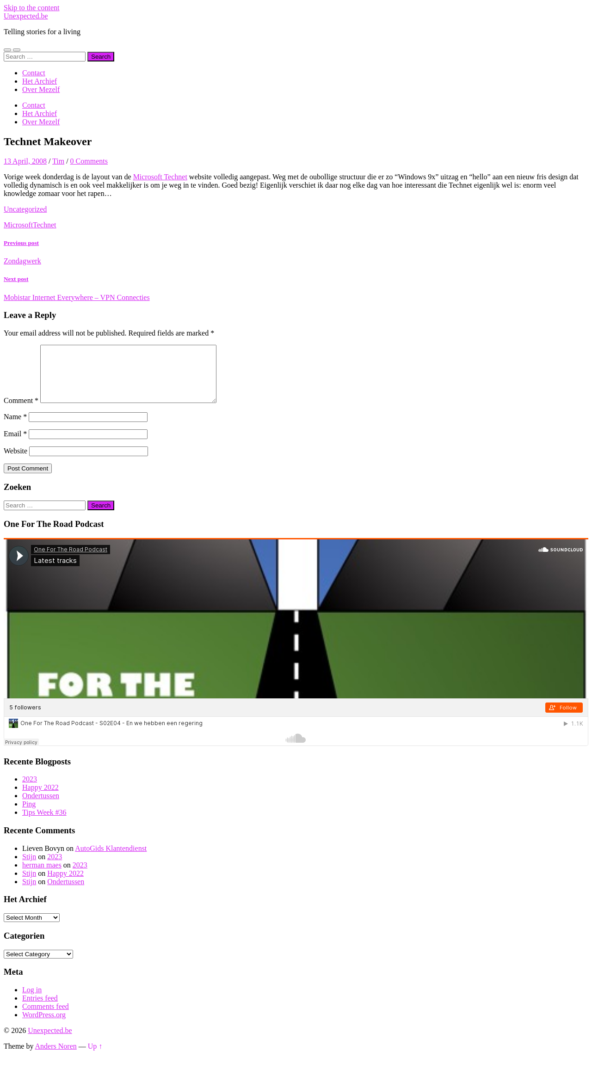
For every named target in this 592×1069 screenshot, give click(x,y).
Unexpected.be (26, 16)
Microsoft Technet (160, 177)
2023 (29, 790)
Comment (21, 411)
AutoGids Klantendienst (111, 859)
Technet (44, 225)
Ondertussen (40, 807)
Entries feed (40, 1009)
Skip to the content (31, 8)
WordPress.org (44, 1026)
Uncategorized (25, 209)
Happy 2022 (40, 798)
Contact (33, 73)
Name (15, 428)
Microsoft (18, 225)
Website (15, 462)
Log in (32, 1001)
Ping (29, 815)
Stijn (29, 868)
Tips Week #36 (44, 823)
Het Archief (39, 81)
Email (15, 445)
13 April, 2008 (25, 161)
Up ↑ (95, 1057)
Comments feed (45, 1017)
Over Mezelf (41, 89)
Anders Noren (56, 1057)
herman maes (42, 876)
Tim (58, 161)
